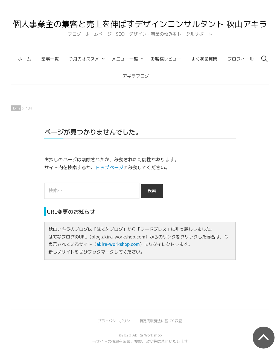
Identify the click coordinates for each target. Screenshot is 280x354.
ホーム (24, 59)
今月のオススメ (84, 59)
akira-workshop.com (118, 244)
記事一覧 (50, 59)
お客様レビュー (166, 59)
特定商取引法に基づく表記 (160, 320)
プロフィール (241, 59)
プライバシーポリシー (115, 320)
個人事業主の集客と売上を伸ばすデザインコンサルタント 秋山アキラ (140, 24)
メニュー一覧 (125, 59)
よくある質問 (204, 59)
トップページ (109, 167)
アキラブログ (136, 76)
